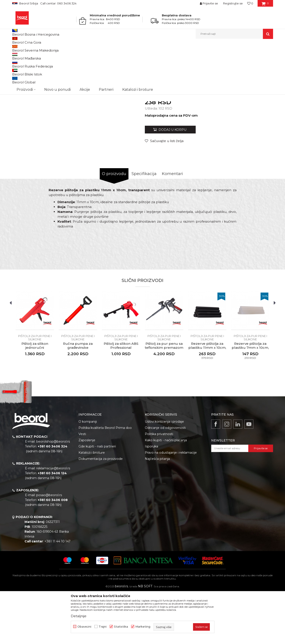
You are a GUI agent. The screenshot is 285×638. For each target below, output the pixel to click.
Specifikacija (144, 219)
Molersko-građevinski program (58, 48)
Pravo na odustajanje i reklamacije (171, 498)
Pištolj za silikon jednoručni (34, 391)
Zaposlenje (86, 486)
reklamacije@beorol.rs (53, 514)
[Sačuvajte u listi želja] (164, 186)
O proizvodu (114, 219)
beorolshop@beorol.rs (53, 487)
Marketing (142, 626)
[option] (34, 378)
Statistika (121, 626)
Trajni (103, 626)
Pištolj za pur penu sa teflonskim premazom (164, 391)
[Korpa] (265, 5)
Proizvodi (29, 48)
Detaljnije (78, 616)
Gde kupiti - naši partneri (97, 492)
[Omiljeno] (250, 3)
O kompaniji (87, 467)
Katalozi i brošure (91, 498)
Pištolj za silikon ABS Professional (121, 391)
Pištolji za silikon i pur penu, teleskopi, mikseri (110, 48)
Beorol (16, 48)
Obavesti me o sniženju (256, 140)
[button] (234, 34)
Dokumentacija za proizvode (100, 504)
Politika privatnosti (159, 480)
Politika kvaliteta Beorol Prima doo (105, 473)
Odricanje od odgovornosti (165, 473)
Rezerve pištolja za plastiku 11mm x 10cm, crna (207, 393)
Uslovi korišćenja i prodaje (164, 467)
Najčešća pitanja (157, 504)
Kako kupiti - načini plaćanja (166, 486)
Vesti (82, 480)
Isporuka (151, 492)
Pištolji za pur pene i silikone (160, 48)
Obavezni (84, 626)
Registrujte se (233, 3)
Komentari (172, 219)
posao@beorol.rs (49, 541)
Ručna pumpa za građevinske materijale (78, 393)
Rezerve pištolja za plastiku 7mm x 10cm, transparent (250, 393)
